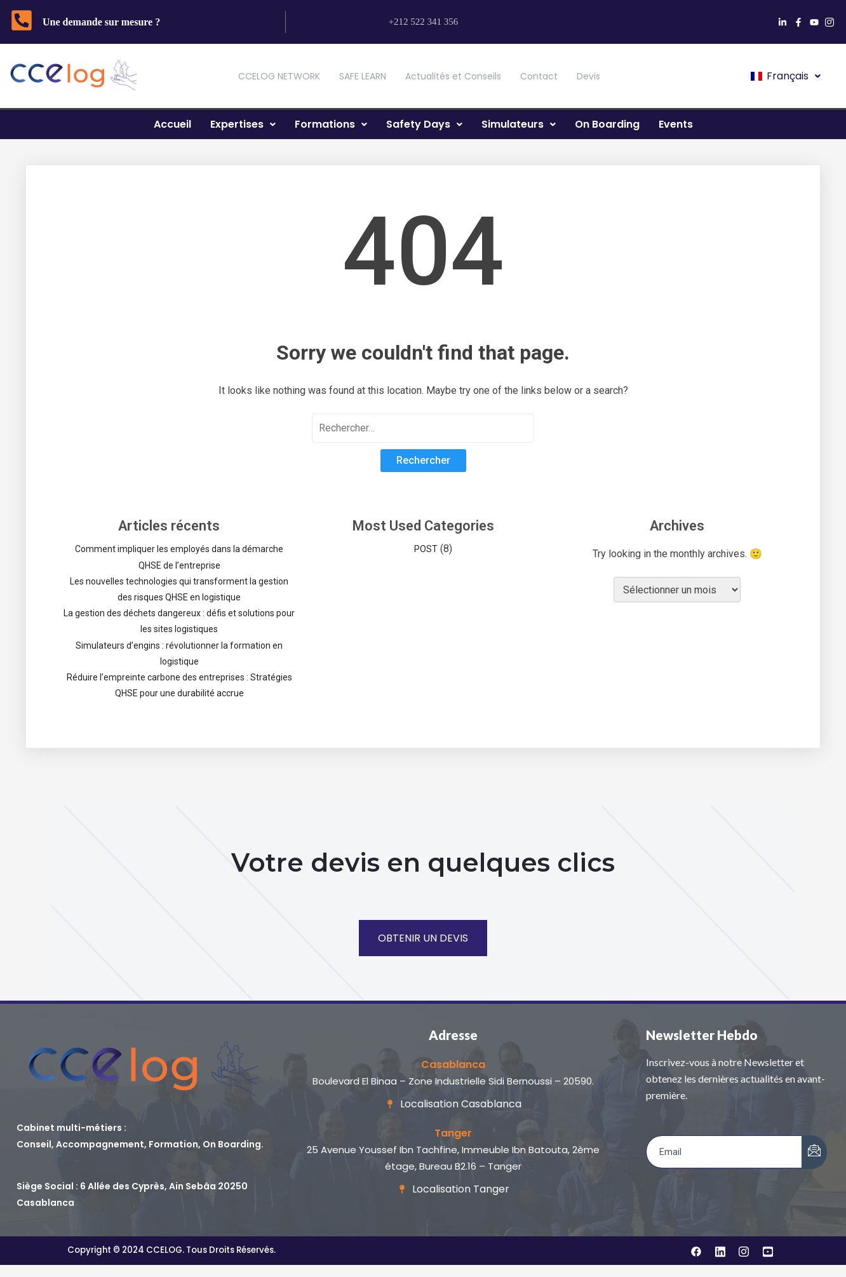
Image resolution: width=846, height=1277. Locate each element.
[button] (784, 76)
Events (676, 124)
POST (426, 549)
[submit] (814, 1152)
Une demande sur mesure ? (101, 22)
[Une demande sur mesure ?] (21, 22)
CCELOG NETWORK (279, 76)
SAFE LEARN (362, 76)
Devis (588, 76)
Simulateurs (518, 124)
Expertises (243, 124)
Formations (331, 124)
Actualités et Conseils (453, 76)
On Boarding (607, 124)
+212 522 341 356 (424, 22)
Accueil (172, 124)
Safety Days (424, 124)
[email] (724, 1151)
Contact (539, 76)
